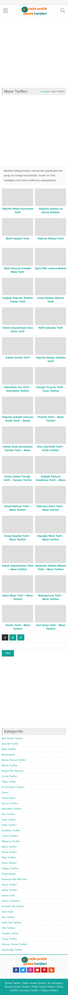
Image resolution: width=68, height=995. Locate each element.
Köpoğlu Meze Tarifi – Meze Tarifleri (50, 537)
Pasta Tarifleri (9, 852)
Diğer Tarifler (9, 781)
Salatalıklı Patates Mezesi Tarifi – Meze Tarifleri (50, 567)
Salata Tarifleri (9, 890)
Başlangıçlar (8, 754)
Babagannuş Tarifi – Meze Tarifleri (50, 597)
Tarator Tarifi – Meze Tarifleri (17, 627)
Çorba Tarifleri (9, 776)
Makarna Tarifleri (11, 841)
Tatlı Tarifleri (8, 928)
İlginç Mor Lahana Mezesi (50, 268)
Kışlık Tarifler (9, 819)
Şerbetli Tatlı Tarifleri (13, 906)
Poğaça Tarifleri (10, 868)
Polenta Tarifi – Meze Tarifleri (51, 418)
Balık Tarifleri (9, 749)
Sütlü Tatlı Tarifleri (11, 922)
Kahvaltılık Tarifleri (12, 808)
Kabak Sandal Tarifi (18, 357)
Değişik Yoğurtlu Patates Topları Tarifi (18, 299)
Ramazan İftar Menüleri (14, 879)
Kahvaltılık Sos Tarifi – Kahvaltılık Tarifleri (17, 389)
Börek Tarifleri (9, 765)
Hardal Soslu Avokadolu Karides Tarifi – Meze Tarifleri (18, 450)
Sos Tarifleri (8, 917)
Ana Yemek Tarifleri (12, 738)
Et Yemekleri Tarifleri (13, 787)
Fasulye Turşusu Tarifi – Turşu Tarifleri (50, 389)
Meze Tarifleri (9, 846)
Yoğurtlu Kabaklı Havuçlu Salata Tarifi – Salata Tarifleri (17, 420)
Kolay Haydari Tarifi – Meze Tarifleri (17, 537)
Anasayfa (45, 91)
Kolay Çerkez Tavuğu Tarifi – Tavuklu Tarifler (17, 478)
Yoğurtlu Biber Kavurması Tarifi (17, 210)
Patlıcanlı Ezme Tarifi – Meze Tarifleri (51, 508)
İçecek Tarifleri (10, 803)
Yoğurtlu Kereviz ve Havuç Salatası (51, 210)
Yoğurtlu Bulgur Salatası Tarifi (51, 359)
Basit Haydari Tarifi (17, 238)
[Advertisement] (34, 51)
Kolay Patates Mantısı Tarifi (50, 299)
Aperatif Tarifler (10, 743)
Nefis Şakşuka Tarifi (50, 327)
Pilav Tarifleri (9, 857)
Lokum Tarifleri (10, 835)
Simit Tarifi (7, 911)
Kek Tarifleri (8, 814)
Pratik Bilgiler (9, 873)
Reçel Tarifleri (9, 884)
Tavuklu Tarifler (10, 933)
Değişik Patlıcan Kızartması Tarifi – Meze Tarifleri (50, 480)
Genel (5, 792)
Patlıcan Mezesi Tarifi (51, 238)
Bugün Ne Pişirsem (12, 770)
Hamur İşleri (8, 798)
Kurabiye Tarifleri (11, 830)
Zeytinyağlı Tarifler (12, 949)
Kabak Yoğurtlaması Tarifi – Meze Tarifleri (17, 567)
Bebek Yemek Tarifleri (14, 760)
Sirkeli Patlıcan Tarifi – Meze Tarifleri (17, 508)
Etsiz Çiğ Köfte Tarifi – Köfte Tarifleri (50, 448)
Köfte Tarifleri (9, 825)
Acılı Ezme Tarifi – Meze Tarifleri (50, 627)
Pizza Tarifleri (9, 863)
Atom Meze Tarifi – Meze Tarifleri (17, 597)
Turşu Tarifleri (9, 938)
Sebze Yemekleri (11, 900)
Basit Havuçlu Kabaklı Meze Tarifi (17, 270)
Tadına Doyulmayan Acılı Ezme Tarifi (17, 329)
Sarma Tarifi (8, 895)
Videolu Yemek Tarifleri (14, 944)
